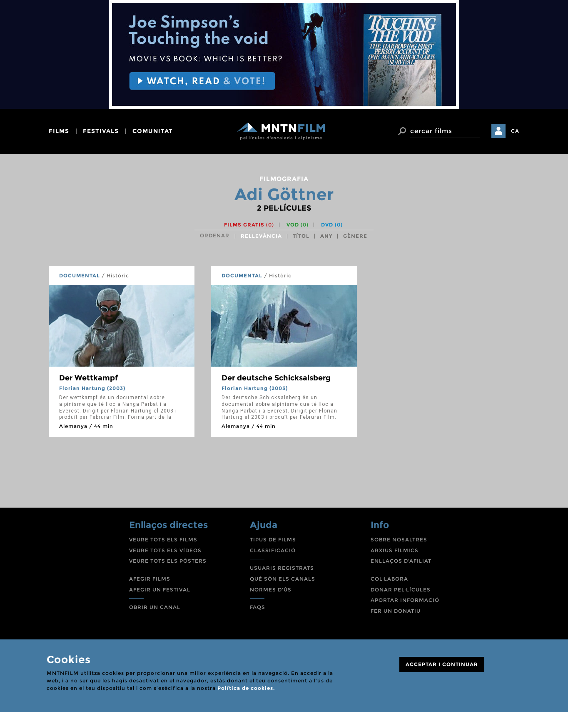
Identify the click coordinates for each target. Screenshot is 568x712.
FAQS (257, 607)
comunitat (152, 131)
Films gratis (249, 224)
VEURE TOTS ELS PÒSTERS (168, 561)
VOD (297, 224)
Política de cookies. (246, 688)
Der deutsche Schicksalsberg (276, 377)
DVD (332, 224)
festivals (101, 131)
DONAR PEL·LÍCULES (401, 589)
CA (515, 131)
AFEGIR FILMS (149, 579)
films (59, 131)
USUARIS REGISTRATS (282, 568)
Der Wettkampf (88, 377)
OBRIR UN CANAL (154, 607)
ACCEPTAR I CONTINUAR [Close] (442, 664)
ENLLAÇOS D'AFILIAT (401, 561)
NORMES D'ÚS (270, 589)
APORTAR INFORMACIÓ (405, 600)
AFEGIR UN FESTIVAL (159, 589)
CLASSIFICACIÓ (273, 550)
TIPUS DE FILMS (273, 539)
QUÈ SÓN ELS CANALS (282, 579)
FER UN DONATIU (396, 611)
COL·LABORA (389, 579)
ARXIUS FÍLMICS (395, 550)
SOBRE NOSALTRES (399, 539)
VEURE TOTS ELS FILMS (163, 539)
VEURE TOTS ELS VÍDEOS (165, 550)
